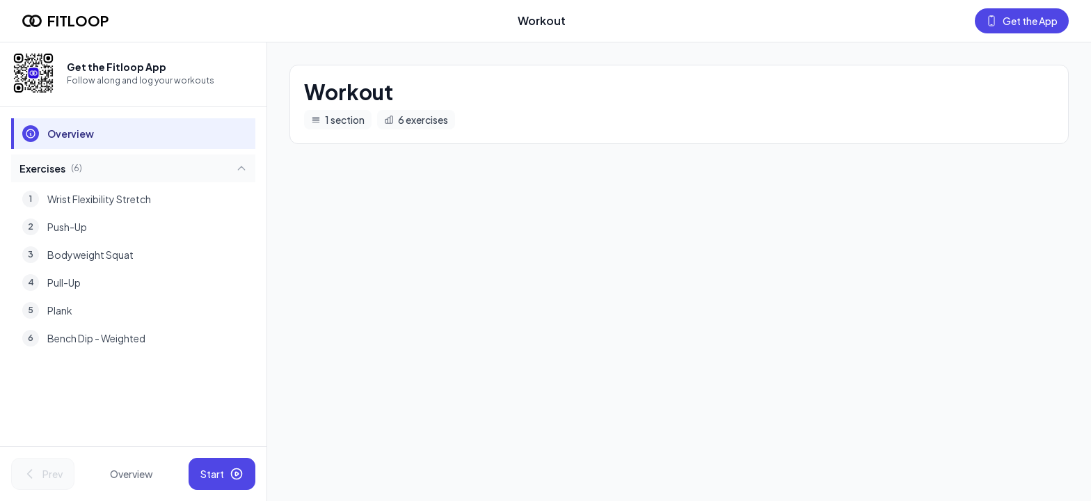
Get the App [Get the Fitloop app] (1022, 21)
